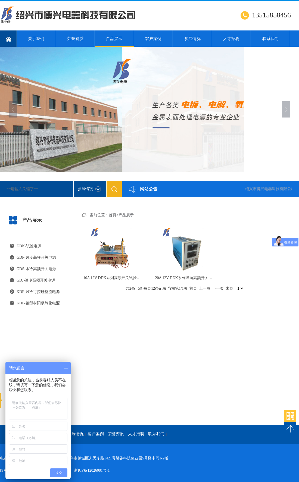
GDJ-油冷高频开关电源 (36, 280)
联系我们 (270, 38)
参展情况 (192, 38)
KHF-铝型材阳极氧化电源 (38, 303)
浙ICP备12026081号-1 (92, 470)
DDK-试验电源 (29, 246)
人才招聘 (231, 38)
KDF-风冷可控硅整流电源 (38, 292)
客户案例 (153, 38)
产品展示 (114, 41)
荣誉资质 (75, 38)
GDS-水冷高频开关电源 (36, 269)
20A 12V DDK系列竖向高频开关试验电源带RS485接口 (200, 278)
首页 (112, 215)
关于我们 (36, 38)
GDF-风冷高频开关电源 (36, 257)
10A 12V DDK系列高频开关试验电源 (113, 278)
